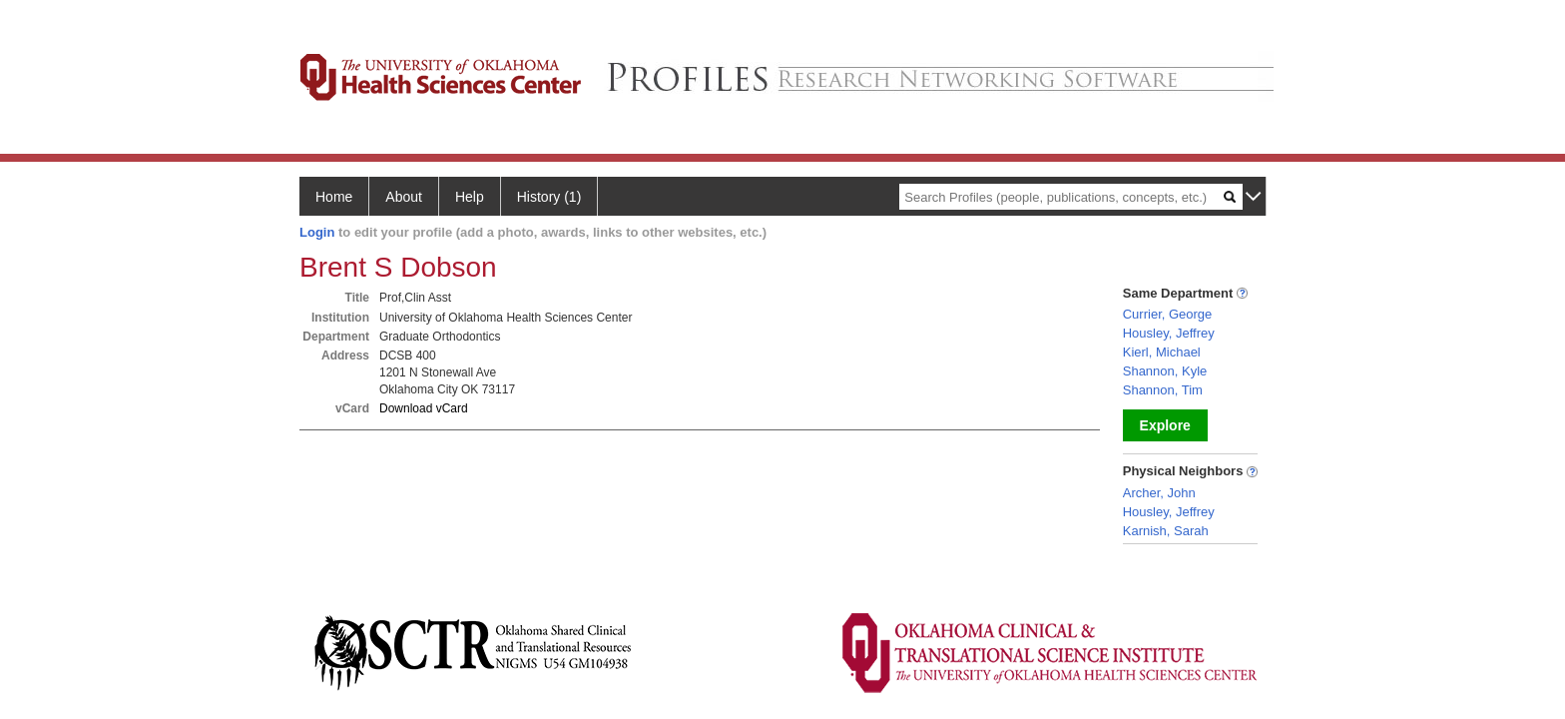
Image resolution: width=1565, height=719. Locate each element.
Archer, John (1159, 492)
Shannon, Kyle (1165, 370)
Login (316, 232)
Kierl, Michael (1162, 352)
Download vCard (423, 408)
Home (333, 197)
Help (469, 197)
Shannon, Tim (1163, 389)
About (403, 197)
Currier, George (1168, 314)
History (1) (549, 197)
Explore (1165, 425)
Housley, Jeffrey (1169, 333)
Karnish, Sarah (1166, 530)
